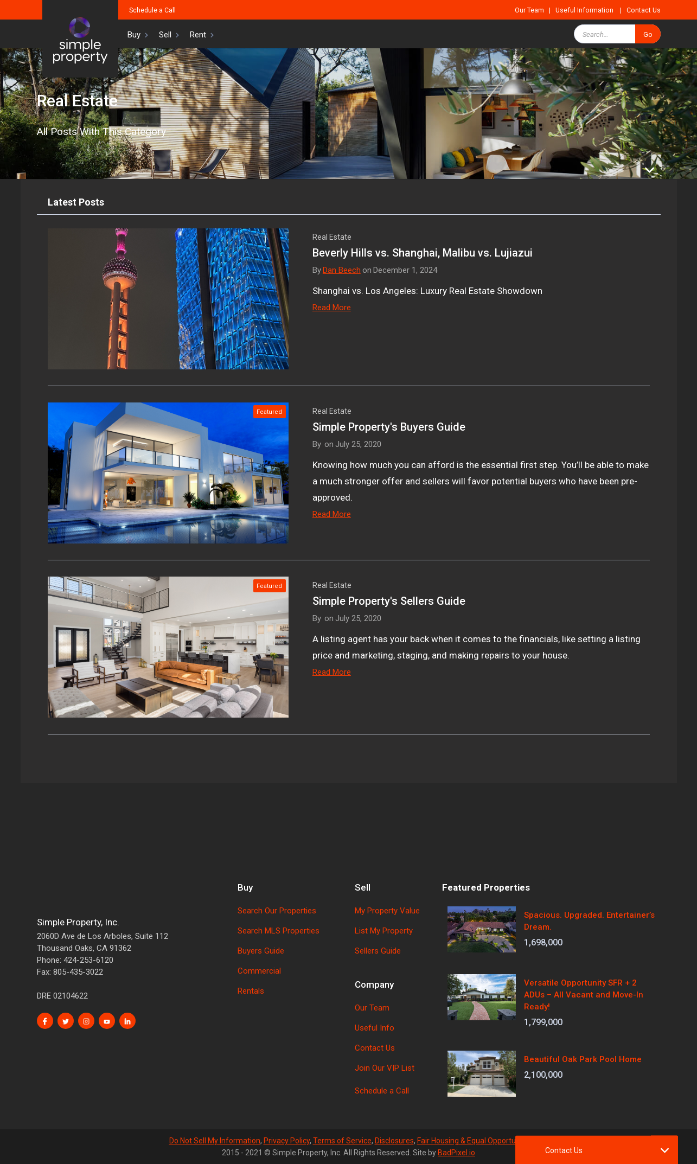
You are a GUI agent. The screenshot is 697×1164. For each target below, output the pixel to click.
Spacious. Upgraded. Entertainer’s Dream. (589, 921)
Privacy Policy (287, 1140)
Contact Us (643, 10)
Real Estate (331, 237)
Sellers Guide (378, 951)
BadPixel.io (456, 1152)
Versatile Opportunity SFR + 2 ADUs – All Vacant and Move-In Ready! (583, 995)
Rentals (251, 991)
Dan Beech (342, 270)
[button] (134, 34)
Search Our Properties (277, 911)
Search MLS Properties (278, 931)
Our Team (529, 10)
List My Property (384, 931)
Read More (331, 307)
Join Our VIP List (384, 1068)
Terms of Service (342, 1140)
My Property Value (387, 911)
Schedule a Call (152, 10)
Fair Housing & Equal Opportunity (472, 1140)
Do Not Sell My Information (214, 1140)
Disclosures (394, 1140)
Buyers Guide (261, 951)
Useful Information (584, 10)
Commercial (259, 971)
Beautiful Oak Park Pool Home (583, 1059)
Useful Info (374, 1028)
